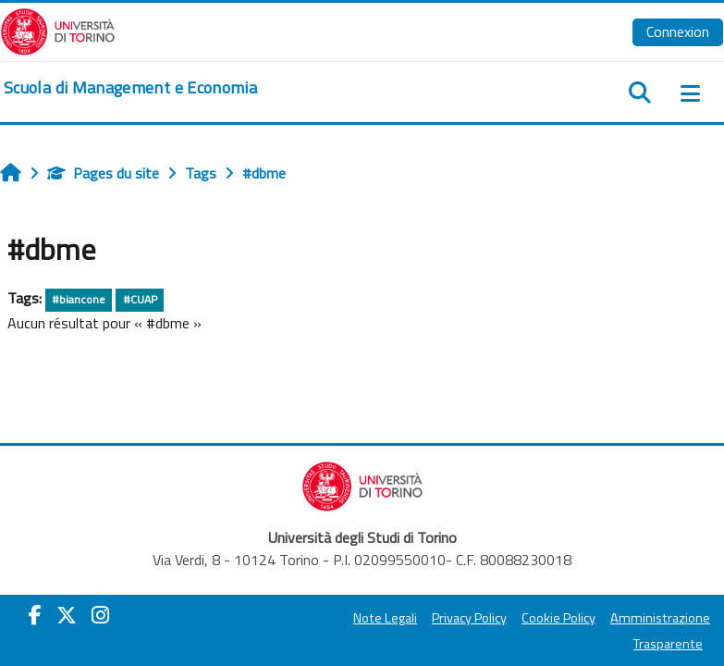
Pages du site (103, 173)
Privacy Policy (469, 618)
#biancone (78, 299)
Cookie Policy (558, 618)
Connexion (677, 31)
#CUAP (140, 299)
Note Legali (385, 618)
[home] (130, 88)
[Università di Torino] (58, 29)
